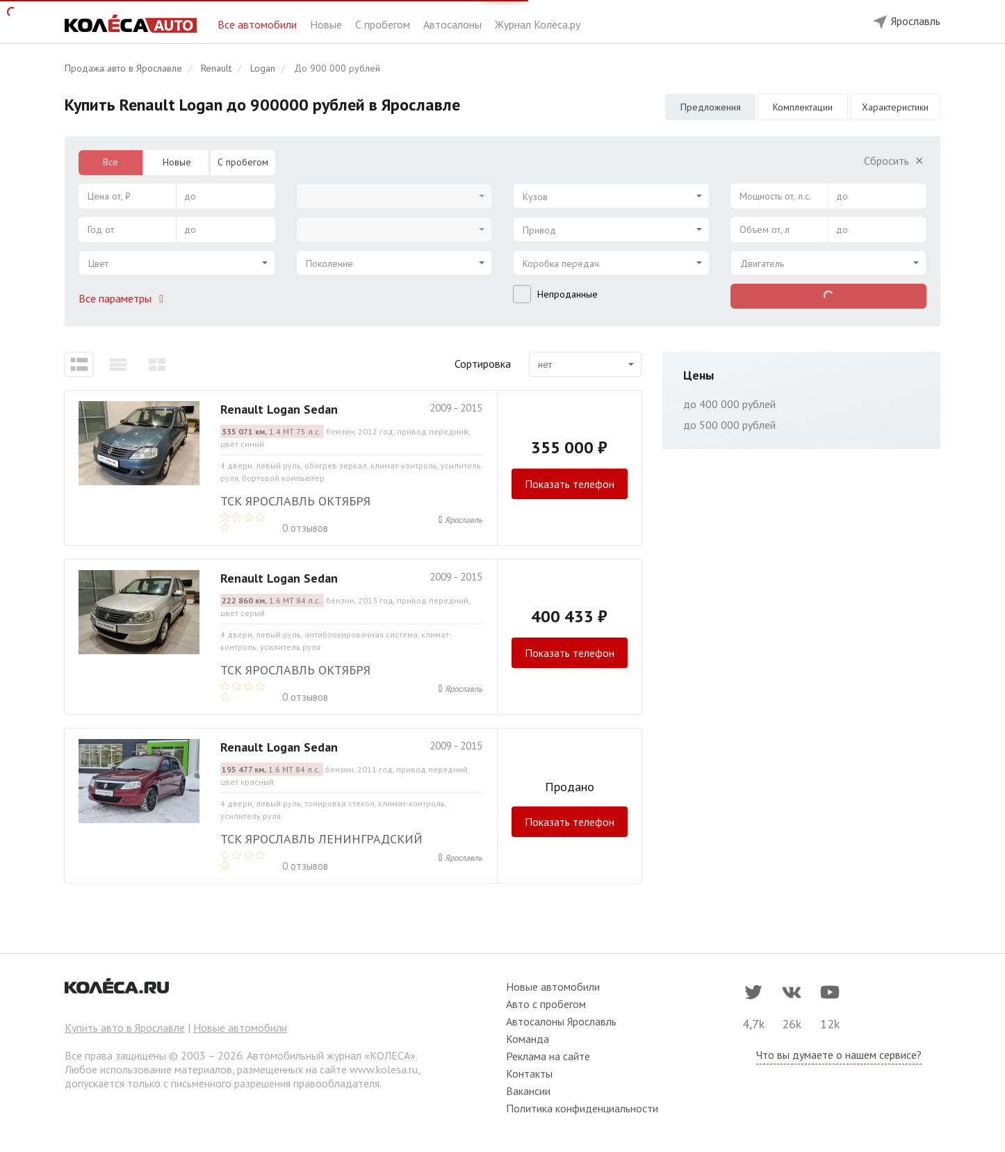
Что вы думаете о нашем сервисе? (839, 1055)
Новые (327, 24)
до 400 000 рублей (729, 404)
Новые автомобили (240, 1028)
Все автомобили (259, 24)
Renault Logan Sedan (279, 409)
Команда (527, 1039)
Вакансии (528, 1091)
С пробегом (384, 24)
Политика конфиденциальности (582, 1108)
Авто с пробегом (546, 1004)
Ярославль (463, 519)
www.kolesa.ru (384, 1069)
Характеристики (895, 107)
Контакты (529, 1073)
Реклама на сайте (548, 1056)
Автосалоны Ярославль (561, 1021)
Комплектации (803, 107)
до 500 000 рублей (729, 425)
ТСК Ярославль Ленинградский (321, 839)
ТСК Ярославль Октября (295, 501)
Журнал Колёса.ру (537, 24)
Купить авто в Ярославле (125, 1028)
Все (110, 162)
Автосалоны (453, 24)
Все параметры (124, 298)
